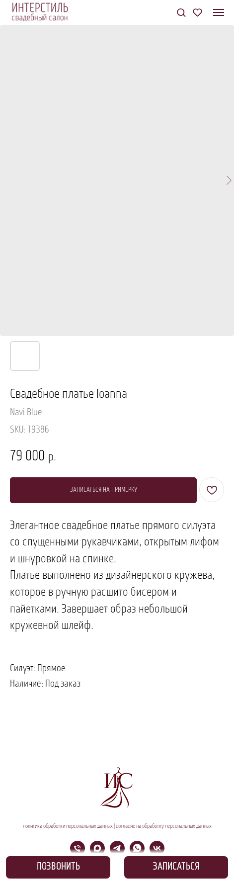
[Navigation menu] (218, 12)
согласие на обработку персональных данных (164, 826)
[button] (181, 12)
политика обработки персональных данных (68, 826)
